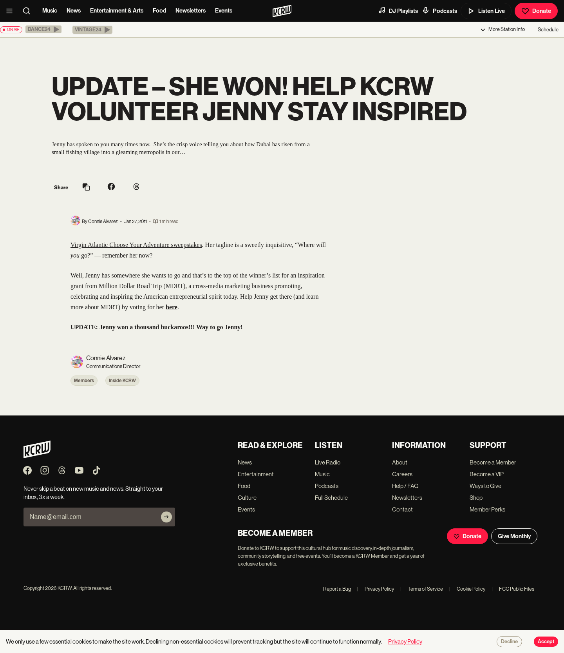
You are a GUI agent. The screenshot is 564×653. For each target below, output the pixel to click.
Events (223, 10)
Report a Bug (337, 589)
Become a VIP (487, 474)
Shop (476, 497)
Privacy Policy (375, 589)
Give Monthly (514, 536)
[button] (43, 29)
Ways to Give (485, 485)
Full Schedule (331, 497)
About (399, 462)
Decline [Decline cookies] (509, 641)
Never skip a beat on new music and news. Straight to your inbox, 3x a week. (93, 492)
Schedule (548, 30)
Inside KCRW (122, 380)
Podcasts (439, 11)
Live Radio (327, 462)
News (74, 10)
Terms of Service (421, 589)
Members (84, 380)
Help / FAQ (405, 485)
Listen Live (486, 11)
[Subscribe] (166, 517)
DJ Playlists (398, 11)
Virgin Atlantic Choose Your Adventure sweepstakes (136, 244)
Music (49, 10)
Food (159, 10)
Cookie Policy (467, 589)
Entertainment (256, 474)
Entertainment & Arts (116, 10)
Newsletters (190, 10)
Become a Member (493, 462)
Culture (247, 497)
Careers (402, 474)
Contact (402, 509)
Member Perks (487, 509)
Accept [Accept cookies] (546, 641)
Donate (536, 11)
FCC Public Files (513, 589)
